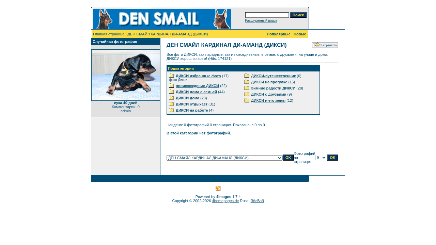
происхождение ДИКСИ (197, 86)
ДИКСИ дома (187, 98)
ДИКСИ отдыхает (191, 104)
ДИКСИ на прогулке (269, 82)
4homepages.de (225, 201)
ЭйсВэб (257, 201)
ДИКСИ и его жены (268, 100)
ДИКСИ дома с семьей (196, 92)
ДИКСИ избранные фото (198, 76)
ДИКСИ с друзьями (268, 94)
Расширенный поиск (261, 20)
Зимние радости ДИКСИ (273, 88)
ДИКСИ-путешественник (273, 76)
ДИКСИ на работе (192, 110)
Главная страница (108, 34)
